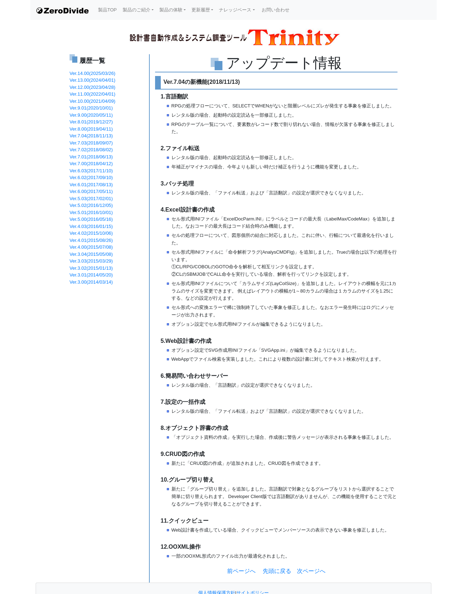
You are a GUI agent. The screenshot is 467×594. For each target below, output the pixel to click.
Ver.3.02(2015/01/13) (91, 268)
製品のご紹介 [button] (136, 9)
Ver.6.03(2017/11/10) (91, 170)
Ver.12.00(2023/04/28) (93, 87)
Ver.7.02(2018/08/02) (91, 149)
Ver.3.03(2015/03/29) (91, 261)
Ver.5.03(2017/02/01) (91, 198)
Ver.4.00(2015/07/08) (91, 247)
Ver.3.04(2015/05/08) (91, 254)
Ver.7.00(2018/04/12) (91, 163)
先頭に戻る (276, 571)
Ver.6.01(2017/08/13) (91, 184)
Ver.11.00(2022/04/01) (93, 94)
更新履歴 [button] (200, 9)
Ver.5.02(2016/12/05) (91, 205)
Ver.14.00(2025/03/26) (93, 73)
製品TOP (107, 9)
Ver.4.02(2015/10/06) (91, 233)
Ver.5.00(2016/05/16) (91, 219)
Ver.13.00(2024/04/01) (93, 80)
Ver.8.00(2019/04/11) (91, 129)
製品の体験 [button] (171, 9)
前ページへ (241, 571)
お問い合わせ (275, 9)
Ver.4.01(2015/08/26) (91, 240)
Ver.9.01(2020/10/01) (91, 108)
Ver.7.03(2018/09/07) (91, 143)
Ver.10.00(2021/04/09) (93, 101)
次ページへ (311, 571)
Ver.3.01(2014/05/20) (91, 275)
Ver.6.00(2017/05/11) (91, 191)
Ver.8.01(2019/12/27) (91, 122)
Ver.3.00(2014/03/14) (91, 282)
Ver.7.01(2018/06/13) (91, 156)
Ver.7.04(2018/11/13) (91, 135)
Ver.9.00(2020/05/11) (91, 115)
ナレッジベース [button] (235, 9)
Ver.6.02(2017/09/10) (91, 177)
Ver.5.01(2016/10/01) (91, 212)
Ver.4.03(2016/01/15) (91, 226)
